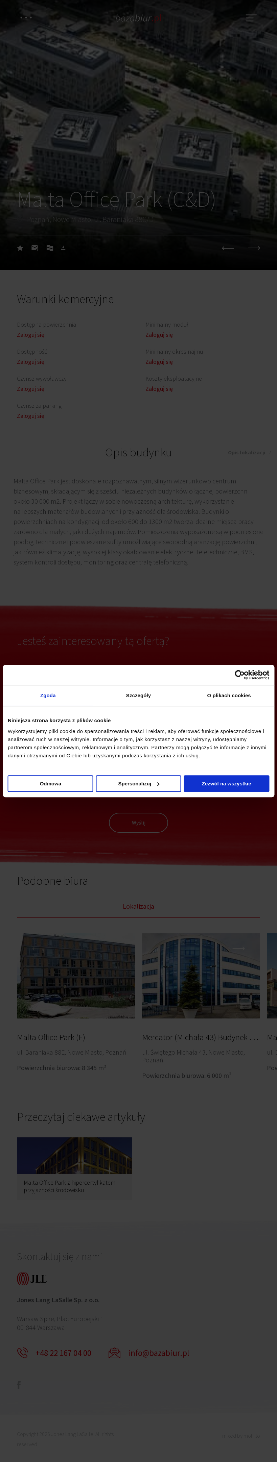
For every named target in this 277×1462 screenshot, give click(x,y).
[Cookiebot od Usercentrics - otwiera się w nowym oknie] (239, 675)
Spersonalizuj (138, 783)
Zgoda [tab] (48, 695)
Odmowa (50, 783)
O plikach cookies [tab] (229, 695)
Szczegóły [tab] (138, 695)
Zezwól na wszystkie (226, 783)
